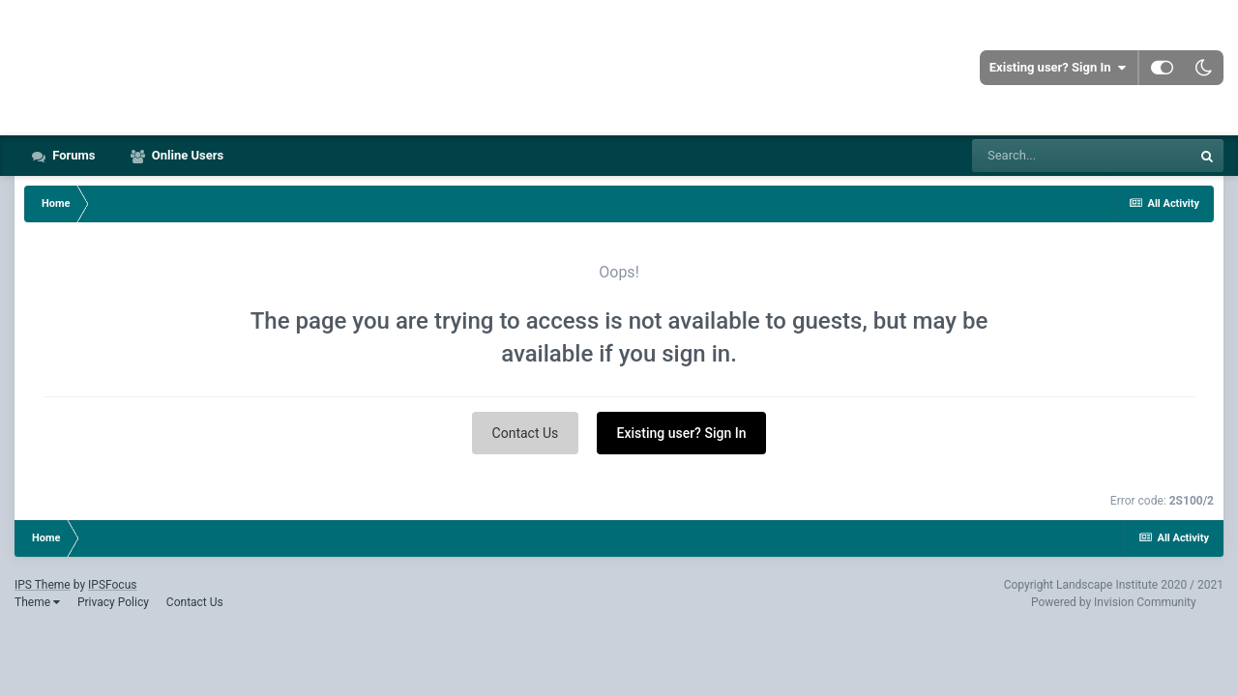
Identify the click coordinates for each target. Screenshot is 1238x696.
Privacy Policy (113, 602)
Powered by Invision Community (1113, 602)
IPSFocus (112, 585)
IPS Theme (43, 585)
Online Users (186, 155)
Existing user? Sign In (1057, 67)
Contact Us (525, 433)
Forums (72, 155)
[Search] (1081, 155)
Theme (37, 602)
